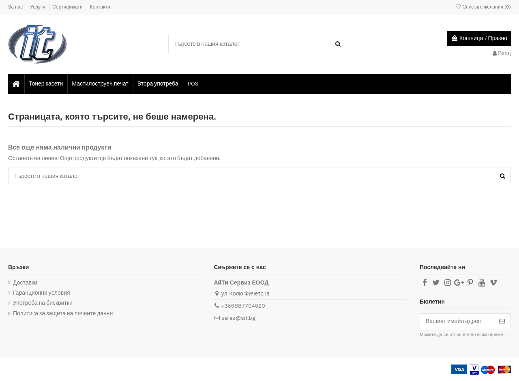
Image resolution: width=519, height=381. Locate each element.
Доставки (25, 282)
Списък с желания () (483, 7)
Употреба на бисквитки (43, 303)
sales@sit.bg (238, 318)
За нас (16, 7)
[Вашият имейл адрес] (456, 321)
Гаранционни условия (41, 292)
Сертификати (68, 7)
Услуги (38, 7)
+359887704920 (243, 305)
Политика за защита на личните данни (63, 313)
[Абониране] (501, 321)
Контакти (100, 7)
